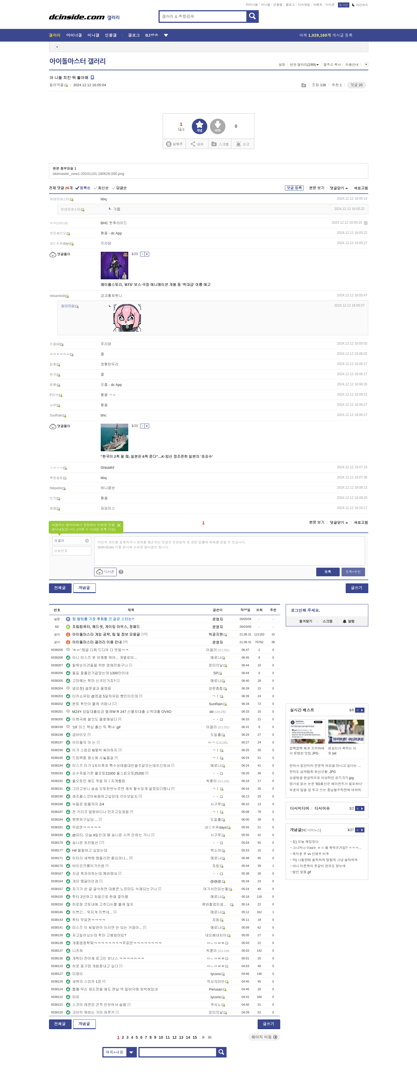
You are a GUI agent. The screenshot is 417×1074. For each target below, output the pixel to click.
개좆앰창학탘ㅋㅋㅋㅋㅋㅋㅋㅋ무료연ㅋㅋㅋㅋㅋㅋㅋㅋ (114, 943)
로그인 (343, 5)
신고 (242, 144)
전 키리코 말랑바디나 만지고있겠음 (97, 812)
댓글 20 (356, 85)
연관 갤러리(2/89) (304, 65)
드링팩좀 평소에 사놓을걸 (89, 758)
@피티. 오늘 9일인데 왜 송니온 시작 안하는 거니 (108, 835)
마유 (72, 997)
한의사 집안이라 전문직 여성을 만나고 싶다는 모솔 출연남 (327, 766)
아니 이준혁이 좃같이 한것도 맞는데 (319, 866)
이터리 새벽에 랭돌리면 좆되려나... (97, 858)
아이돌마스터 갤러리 (78, 61)
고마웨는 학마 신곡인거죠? (90, 681)
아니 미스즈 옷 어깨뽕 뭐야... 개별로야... (101, 658)
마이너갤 (252, 4)
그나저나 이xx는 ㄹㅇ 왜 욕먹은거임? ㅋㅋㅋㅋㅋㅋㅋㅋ (328, 848)
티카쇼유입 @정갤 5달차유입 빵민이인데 (102, 696)
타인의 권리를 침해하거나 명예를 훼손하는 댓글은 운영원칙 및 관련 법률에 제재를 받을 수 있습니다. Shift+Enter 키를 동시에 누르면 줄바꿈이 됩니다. (172, 544)
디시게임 (304, 4)
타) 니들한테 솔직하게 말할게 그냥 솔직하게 (325, 860)
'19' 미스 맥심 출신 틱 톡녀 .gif (93, 727)
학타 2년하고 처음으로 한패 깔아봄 (97, 897)
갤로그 (290, 4)
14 (188, 1037)
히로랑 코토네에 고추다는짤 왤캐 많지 (99, 904)
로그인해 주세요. (305, 610)
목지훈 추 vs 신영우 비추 (311, 854)
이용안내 (352, 65)
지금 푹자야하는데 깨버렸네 (91, 874)
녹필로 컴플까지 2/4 (85, 804)
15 (195, 1037)
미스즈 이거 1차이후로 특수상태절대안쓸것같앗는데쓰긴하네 (118, 766)
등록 (328, 572)
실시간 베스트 (302, 710)
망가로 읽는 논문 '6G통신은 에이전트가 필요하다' (326, 784)
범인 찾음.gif (302, 872)
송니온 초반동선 (82, 843)
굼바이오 (76, 735)
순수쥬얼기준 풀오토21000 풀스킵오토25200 (105, 773)
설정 (282, 65)
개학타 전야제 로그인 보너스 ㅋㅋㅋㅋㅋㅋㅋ (105, 958)
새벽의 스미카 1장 (83, 982)
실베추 (174, 144)
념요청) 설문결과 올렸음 (88, 688)
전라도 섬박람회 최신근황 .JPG (313, 772)
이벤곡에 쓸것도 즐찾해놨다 (91, 719)
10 (161, 1037)
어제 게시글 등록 (326, 35)
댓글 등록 (294, 188)
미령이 (74, 974)
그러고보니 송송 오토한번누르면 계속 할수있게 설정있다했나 (118, 789)
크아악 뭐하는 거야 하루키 (90, 1012)
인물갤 (277, 4)
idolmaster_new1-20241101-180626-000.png (88, 174)
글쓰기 (357, 588)
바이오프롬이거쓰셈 (85, 866)
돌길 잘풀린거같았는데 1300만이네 (97, 673)
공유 (197, 144)
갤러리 (55, 35)
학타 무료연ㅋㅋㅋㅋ (85, 920)
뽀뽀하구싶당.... (81, 820)
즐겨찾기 (305, 621)
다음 (203, 1037)
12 (174, 1037)
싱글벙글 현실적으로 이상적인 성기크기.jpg (322, 778)
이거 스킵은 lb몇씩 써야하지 (91, 750)
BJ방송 (151, 35)
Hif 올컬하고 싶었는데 (86, 850)
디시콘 (330, 4)
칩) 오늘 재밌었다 (306, 842)
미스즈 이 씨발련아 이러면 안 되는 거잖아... (104, 928)
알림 (349, 621)
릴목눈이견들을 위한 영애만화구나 (97, 665)
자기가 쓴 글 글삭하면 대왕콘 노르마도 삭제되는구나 (111, 889)
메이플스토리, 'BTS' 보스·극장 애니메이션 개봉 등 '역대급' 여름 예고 (156, 285)
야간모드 (360, 5)
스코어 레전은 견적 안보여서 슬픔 (96, 1005)
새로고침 (361, 188)
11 (167, 1037)
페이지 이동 (264, 1037)
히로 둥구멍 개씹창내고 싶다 (92, 966)
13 (181, 1037)
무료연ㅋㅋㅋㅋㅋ (83, 827)
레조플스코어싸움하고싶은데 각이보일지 (102, 796)
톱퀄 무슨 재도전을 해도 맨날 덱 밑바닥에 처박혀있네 (112, 989)
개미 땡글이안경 (82, 881)
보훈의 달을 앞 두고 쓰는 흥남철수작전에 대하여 (325, 790)
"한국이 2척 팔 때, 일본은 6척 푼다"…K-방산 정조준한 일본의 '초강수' (157, 457)
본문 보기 (317, 188)
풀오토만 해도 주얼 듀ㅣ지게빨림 (95, 781)
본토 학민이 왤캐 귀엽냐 (88, 704)
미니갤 (265, 4)
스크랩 (303, 85)
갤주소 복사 (332, 65)
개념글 (84, 588)
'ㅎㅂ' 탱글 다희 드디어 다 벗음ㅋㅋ (97, 650)
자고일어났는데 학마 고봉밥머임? (96, 935)
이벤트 (317, 4)
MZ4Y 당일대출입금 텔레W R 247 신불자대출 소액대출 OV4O (118, 712)
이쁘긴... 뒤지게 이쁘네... (89, 912)
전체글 (60, 588)
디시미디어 (299, 808)
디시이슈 (322, 808)
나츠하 (74, 951)
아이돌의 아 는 (81, 742)
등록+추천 (353, 572)
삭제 (365, 223)
